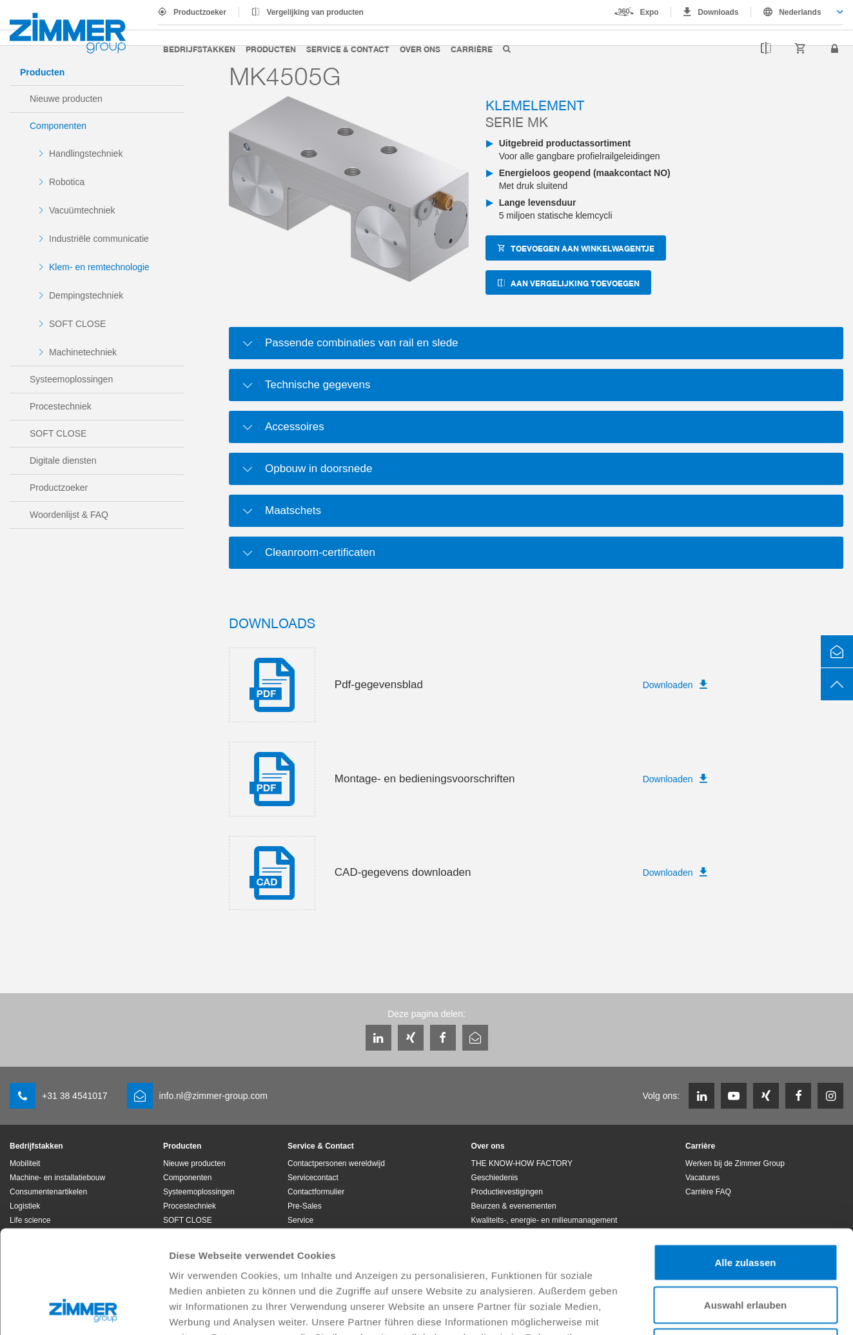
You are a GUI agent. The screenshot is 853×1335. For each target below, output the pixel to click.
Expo (649, 12)
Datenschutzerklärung (408, 1256)
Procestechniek (61, 406)
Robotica (66, 182)
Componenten (58, 126)
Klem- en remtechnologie (99, 267)
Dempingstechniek (86, 295)
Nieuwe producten (66, 99)
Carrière (472, 49)
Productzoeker (199, 12)
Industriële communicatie (99, 238)
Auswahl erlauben (745, 1208)
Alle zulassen (745, 1165)
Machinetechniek (83, 352)
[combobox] (797, 12)
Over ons (420, 49)
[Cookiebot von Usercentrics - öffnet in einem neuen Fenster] (83, 1310)
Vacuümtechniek (82, 210)
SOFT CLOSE (77, 324)
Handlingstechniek (86, 153)
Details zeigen (685, 1309)
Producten (271, 49)
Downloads (718, 12)
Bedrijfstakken (199, 49)
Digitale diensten (63, 460)
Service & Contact (347, 49)
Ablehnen (745, 1250)
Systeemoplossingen (71, 379)
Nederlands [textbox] (800, 12)
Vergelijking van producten (315, 12)
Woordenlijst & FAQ (69, 514)
